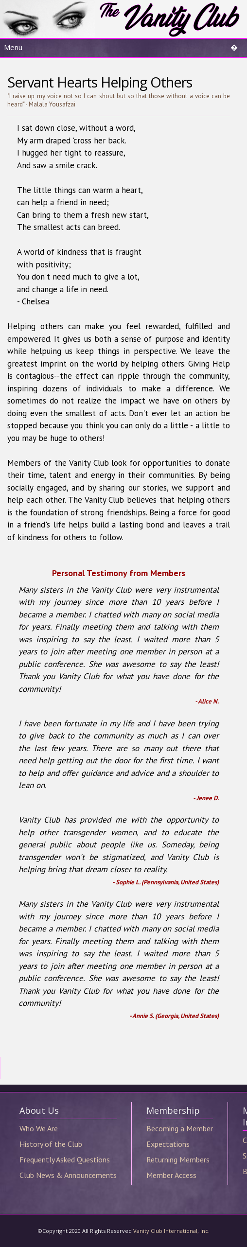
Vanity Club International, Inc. (171, 1230)
